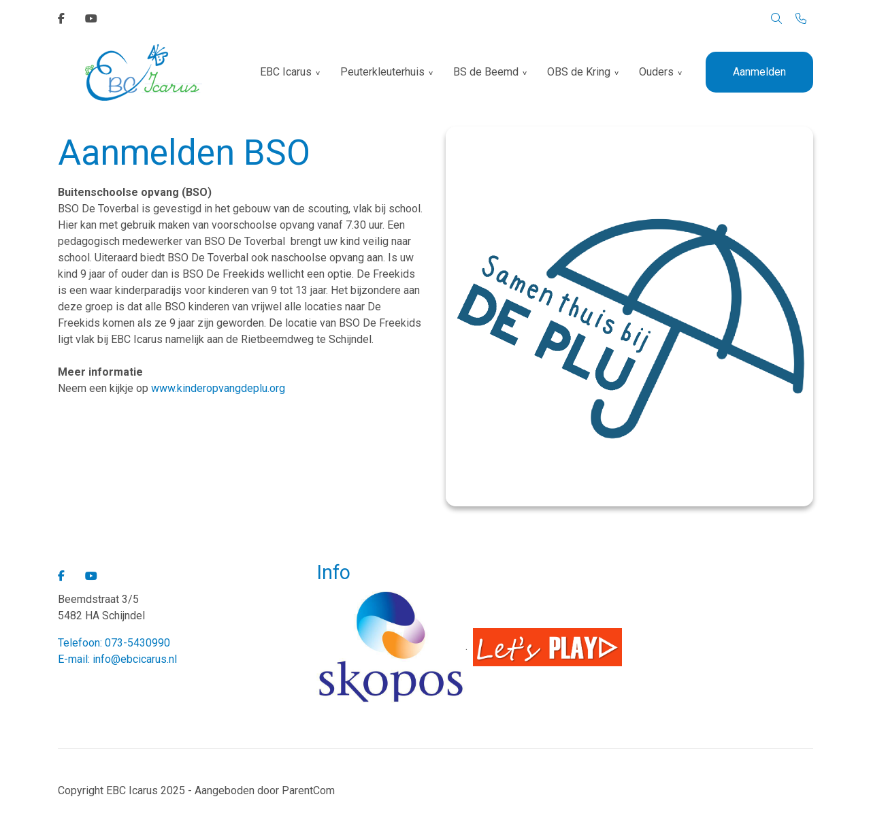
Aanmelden (759, 71)
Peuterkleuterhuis (382, 71)
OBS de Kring (578, 71)
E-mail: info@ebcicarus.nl (117, 659)
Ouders (656, 71)
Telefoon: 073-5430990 (114, 642)
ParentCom (308, 790)
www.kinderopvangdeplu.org (218, 388)
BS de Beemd (486, 71)
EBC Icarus (286, 71)
